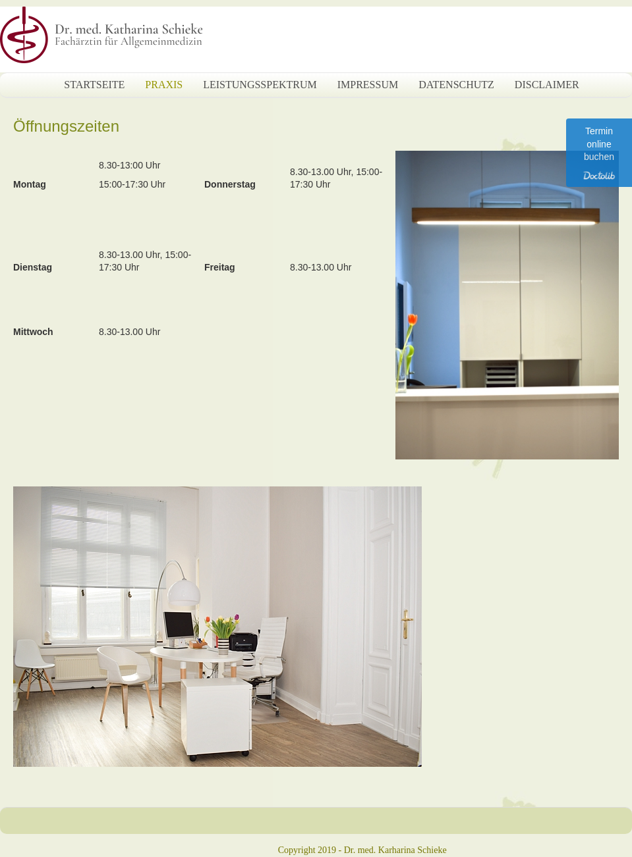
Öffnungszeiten (66, 126)
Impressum (367, 84)
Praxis (164, 84)
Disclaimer (547, 84)
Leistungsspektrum (259, 84)
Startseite (94, 84)
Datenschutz (456, 84)
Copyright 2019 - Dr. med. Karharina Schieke (362, 850)
